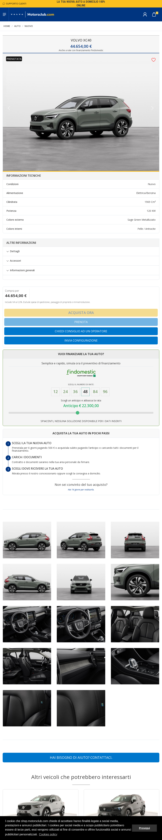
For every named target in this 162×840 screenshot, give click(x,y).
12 (55, 391)
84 (95, 391)
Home (7, 26)
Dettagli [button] (15, 251)
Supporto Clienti (14, 3)
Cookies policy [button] (48, 834)
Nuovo (29, 26)
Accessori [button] (15, 260)
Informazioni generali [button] (22, 270)
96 (105, 391)
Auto (17, 26)
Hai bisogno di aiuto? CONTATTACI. (81, 757)
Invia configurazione (81, 340)
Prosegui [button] (144, 828)
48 (85, 391)
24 (65, 391)
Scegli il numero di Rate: (81, 384)
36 (75, 391)
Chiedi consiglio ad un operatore (81, 331)
